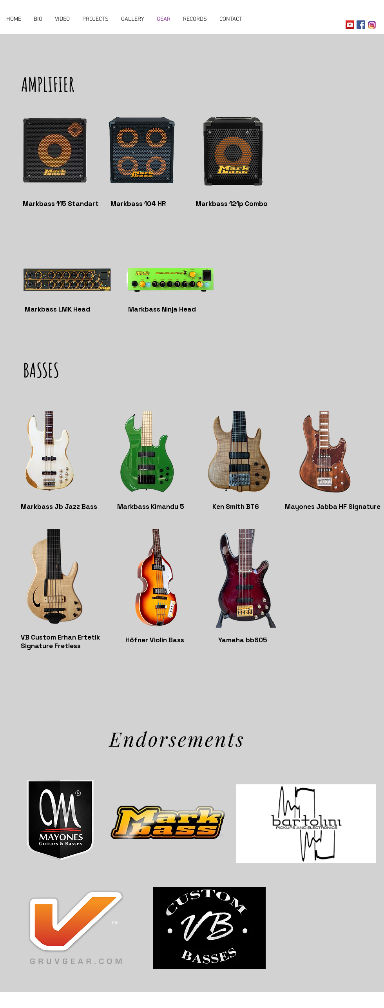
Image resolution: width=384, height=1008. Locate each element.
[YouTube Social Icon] (350, 24)
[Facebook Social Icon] (361, 24)
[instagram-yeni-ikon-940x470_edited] (372, 24)
